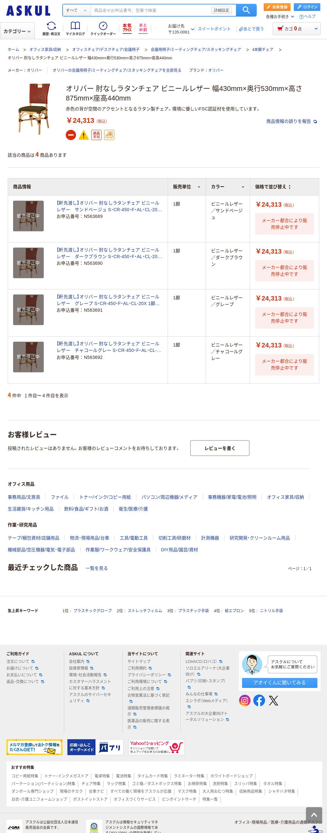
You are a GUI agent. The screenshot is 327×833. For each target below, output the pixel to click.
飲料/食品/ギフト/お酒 (86, 508)
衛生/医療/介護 (133, 508)
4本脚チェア (263, 50)
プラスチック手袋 (193, 611)
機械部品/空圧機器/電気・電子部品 (41, 549)
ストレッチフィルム (145, 611)
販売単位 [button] (187, 186)
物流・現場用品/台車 (89, 537)
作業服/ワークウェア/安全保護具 (118, 549)
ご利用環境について (147, 682)
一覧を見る (97, 568)
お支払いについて (24, 675)
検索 (246, 10)
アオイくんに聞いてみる (279, 682)
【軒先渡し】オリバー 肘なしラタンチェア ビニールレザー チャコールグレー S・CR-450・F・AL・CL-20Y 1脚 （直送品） (108, 347)
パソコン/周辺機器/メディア (169, 497)
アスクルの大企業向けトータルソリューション (207, 716)
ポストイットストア (90, 799)
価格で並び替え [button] (272, 186)
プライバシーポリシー (149, 675)
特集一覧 (210, 799)
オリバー (34, 70)
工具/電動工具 (134, 537)
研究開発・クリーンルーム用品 (260, 537)
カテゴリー (17, 31)
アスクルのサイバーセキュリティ (90, 698)
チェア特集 (91, 784)
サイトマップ (138, 661)
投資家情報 (81, 668)
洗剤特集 (220, 784)
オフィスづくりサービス (135, 799)
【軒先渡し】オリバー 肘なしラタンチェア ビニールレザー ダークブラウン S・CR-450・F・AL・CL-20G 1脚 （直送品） (109, 253)
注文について (20, 661)
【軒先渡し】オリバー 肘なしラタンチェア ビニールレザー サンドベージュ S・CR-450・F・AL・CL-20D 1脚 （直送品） (109, 206)
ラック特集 (116, 784)
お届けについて (22, 668)
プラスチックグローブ (92, 611)
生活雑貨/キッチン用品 (31, 508)
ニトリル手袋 (271, 611)
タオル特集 (272, 784)
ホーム (13, 50)
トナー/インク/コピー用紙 (105, 497)
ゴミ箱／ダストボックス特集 (157, 784)
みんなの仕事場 (201, 694)
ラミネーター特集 (189, 776)
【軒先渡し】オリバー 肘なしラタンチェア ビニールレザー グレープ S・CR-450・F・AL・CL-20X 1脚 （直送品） (108, 300)
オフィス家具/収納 (45, 50)
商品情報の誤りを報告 (291, 121)
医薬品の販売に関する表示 (148, 724)
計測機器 (210, 537)
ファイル (60, 497)
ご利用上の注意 (143, 689)
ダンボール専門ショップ (32, 791)
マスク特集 (187, 791)
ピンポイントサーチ (179, 799)
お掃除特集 (197, 784)
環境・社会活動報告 (88, 675)
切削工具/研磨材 (174, 537)
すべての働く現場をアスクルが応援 (140, 791)
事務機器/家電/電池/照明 (232, 497)
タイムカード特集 (152, 776)
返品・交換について (25, 682)
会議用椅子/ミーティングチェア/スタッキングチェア (196, 50)
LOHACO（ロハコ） (204, 661)
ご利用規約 (139, 668)
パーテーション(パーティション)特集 (43, 784)
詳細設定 (221, 10)
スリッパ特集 (245, 784)
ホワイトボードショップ (231, 776)
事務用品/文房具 (24, 497)
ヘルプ (310, 17)
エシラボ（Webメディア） (207, 703)
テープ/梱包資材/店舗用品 (33, 537)
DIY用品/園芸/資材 (179, 549)
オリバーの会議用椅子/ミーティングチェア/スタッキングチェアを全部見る (117, 70)
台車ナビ (96, 791)
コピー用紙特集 (24, 776)
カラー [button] (228, 186)
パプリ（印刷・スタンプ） (206, 683)
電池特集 (123, 776)
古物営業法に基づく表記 (148, 698)
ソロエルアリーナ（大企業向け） (208, 671)
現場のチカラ (71, 791)
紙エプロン (234, 611)
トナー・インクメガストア (66, 776)
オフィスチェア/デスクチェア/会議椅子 (106, 50)
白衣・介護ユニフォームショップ (39, 799)
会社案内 (79, 661)
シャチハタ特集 (281, 791)
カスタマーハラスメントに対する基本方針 (90, 685)
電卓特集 (102, 776)
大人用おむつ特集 (217, 791)
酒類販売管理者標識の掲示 (148, 711)
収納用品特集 (250, 791)
